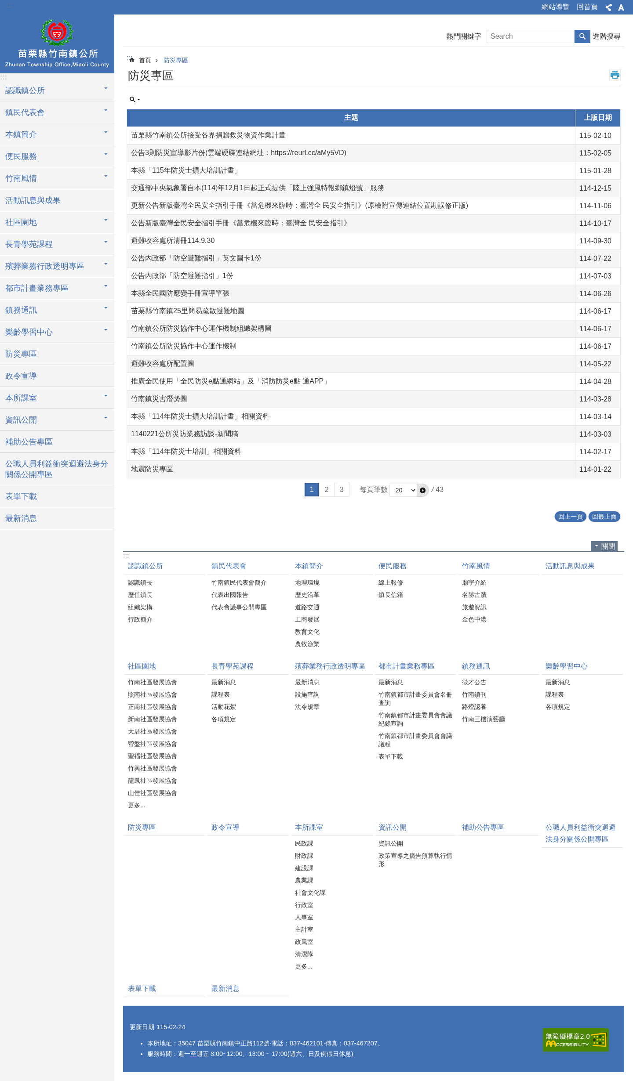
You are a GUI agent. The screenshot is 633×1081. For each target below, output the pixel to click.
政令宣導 (21, 376)
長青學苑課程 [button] (29, 244)
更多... (137, 805)
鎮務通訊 (476, 666)
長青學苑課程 (232, 666)
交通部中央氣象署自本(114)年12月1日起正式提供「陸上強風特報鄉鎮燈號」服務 (257, 188)
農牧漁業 (307, 643)
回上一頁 (570, 516)
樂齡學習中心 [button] (29, 332)
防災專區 (21, 354)
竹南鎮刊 (474, 694)
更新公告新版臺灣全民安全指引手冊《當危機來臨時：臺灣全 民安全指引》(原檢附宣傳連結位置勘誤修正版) (299, 205)
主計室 (304, 929)
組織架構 (140, 607)
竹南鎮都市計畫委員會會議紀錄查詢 (415, 719)
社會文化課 (310, 892)
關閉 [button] (608, 546)
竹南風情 (476, 566)
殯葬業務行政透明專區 (330, 666)
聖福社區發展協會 (152, 755)
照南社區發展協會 (152, 694)
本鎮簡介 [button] (21, 134)
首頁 (145, 60)
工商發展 (307, 619)
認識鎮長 (140, 582)
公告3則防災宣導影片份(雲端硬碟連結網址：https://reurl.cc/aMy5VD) (238, 152)
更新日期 (142, 1026)
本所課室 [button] (21, 398)
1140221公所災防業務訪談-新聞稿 (184, 433)
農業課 (304, 880)
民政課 (304, 843)
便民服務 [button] (21, 156)
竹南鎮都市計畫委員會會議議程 (415, 740)
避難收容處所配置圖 (162, 363)
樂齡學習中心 (567, 666)
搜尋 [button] (582, 36)
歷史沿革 (307, 594)
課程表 (220, 694)
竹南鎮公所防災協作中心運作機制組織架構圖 (201, 328)
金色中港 (474, 619)
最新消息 (21, 518)
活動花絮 (223, 706)
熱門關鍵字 (463, 36)
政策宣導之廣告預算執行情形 (415, 860)
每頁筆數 (374, 489)
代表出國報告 (229, 594)
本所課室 (309, 827)
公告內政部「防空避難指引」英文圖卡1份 (196, 258)
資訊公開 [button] (21, 420)
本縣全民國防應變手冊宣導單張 (180, 293)
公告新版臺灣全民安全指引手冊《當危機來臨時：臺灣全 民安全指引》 (241, 223)
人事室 (304, 917)
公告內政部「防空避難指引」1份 (182, 275)
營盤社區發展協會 (152, 743)
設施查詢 (307, 694)
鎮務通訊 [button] (21, 310)
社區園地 (142, 666)
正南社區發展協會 (152, 706)
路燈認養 (474, 706)
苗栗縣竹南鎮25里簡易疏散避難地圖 (187, 311)
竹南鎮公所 (57, 42)
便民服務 (392, 566)
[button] (423, 490)
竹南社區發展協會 (152, 682)
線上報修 (390, 582)
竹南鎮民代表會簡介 (239, 582)
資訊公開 (392, 827)
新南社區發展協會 (152, 719)
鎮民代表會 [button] (25, 112)
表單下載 (21, 496)
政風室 (304, 941)
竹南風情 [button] (21, 178)
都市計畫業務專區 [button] (37, 288)
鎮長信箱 (390, 594)
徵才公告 (474, 682)
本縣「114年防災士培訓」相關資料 (186, 451)
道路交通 (307, 607)
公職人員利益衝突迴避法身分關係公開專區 (56, 469)
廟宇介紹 (474, 582)
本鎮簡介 (309, 566)
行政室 (304, 904)
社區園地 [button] (21, 222)
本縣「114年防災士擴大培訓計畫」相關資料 (200, 416)
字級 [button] (621, 7)
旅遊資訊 (474, 607)
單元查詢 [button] (135, 100)
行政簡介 (140, 619)
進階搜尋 (607, 36)
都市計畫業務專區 (406, 666)
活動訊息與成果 (33, 200)
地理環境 (307, 582)
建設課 (304, 867)
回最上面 (604, 516)
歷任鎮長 (140, 594)
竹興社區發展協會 (152, 768)
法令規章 (307, 706)
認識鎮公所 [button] (25, 90)
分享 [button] (609, 7)
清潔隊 (304, 954)
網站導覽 (556, 7)
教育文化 (307, 631)
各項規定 (223, 719)
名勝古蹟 (474, 594)
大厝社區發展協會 (152, 731)
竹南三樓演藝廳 (483, 719)
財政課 (304, 855)
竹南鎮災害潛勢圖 (159, 398)
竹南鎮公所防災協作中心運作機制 (183, 346)
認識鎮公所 (145, 566)
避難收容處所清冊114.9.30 (173, 240)
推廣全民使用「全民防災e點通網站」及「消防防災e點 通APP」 (231, 381)
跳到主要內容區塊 (4, 4)
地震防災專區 (152, 469)
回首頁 (587, 7)
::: (9, 5)
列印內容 (615, 74)
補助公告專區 (29, 441)
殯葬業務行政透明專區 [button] (44, 266)
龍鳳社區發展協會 (152, 780)
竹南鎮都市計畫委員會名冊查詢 (415, 698)
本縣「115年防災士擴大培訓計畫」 (186, 170)
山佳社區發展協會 (152, 792)
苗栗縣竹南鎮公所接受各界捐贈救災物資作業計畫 (208, 135)
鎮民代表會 (229, 566)
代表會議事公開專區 (239, 607)
